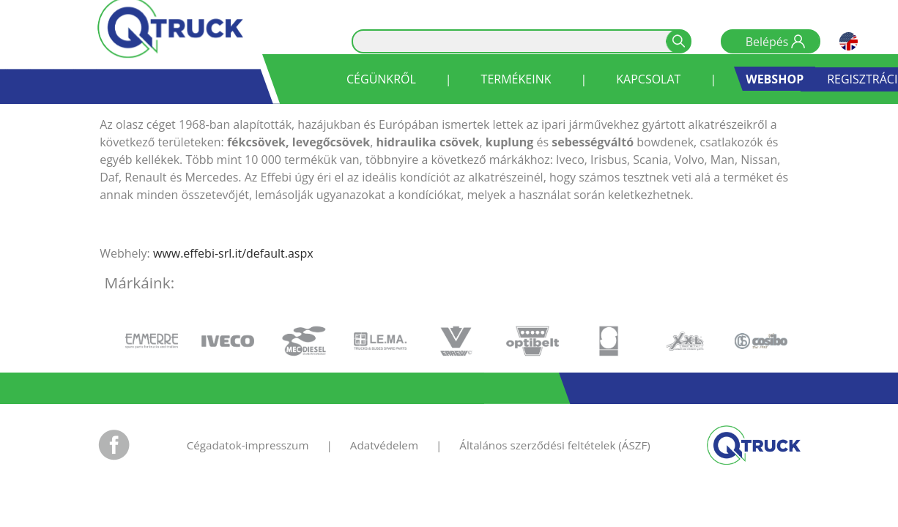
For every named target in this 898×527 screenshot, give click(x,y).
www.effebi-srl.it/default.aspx (233, 264)
